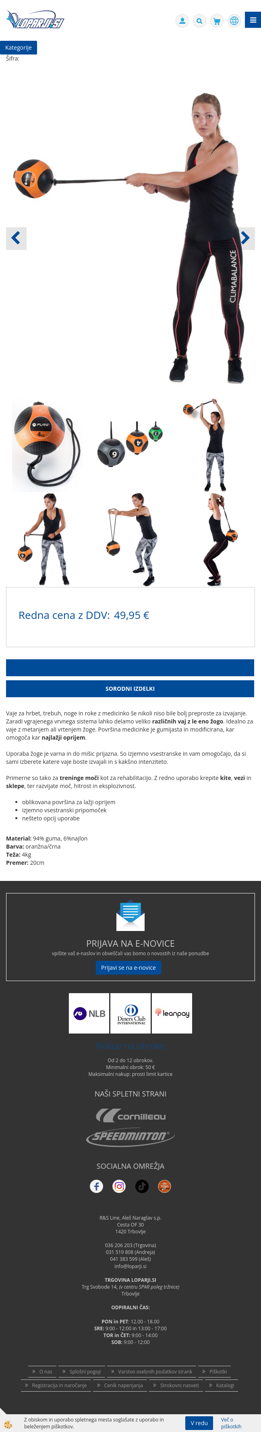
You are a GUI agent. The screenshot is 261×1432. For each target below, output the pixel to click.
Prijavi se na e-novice (128, 967)
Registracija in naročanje (59, 1385)
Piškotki (218, 1371)
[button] (244, 238)
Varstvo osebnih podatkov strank (155, 1371)
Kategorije (18, 47)
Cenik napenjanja (123, 1385)
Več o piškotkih (231, 1423)
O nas (45, 1371)
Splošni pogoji (85, 1371)
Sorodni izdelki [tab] (130, 688)
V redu (199, 1423)
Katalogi (225, 1385)
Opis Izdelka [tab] (130, 667)
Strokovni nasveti (179, 1385)
